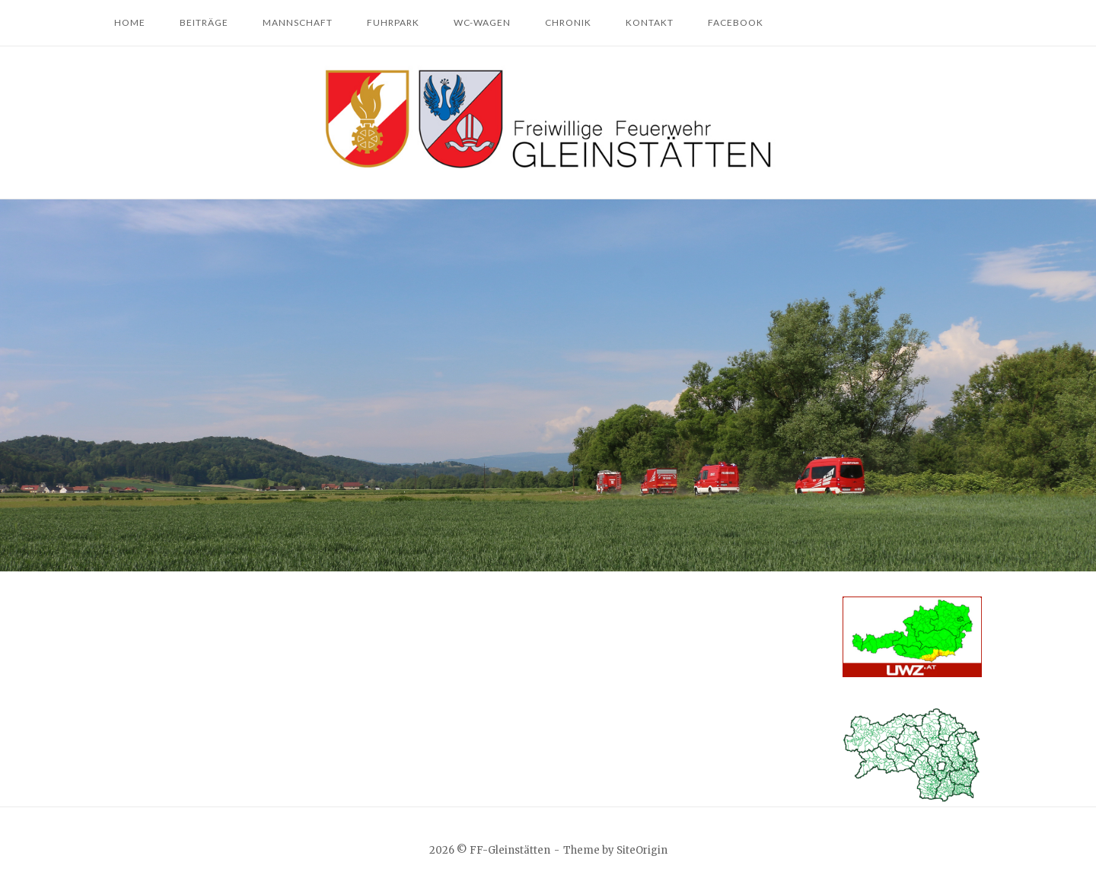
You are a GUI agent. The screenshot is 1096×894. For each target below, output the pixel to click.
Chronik (568, 22)
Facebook (735, 22)
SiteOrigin (641, 850)
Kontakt (650, 22)
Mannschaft (298, 22)
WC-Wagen (482, 22)
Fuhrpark (393, 22)
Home (129, 22)
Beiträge (204, 22)
